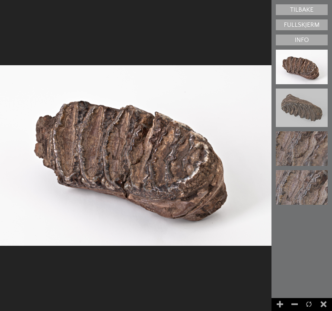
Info (301, 40)
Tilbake (301, 9)
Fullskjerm (302, 25)
